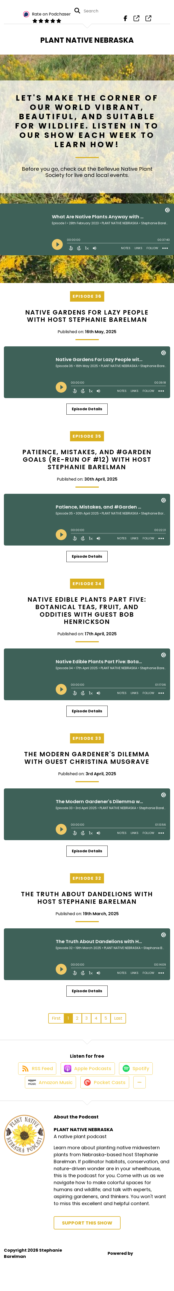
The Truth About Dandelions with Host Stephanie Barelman (87, 902)
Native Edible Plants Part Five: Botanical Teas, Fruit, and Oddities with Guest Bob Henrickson (86, 614)
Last (118, 1022)
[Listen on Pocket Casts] (104, 1095)
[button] (141, 1095)
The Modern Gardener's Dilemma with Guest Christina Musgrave (87, 762)
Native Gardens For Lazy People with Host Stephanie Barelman (87, 320)
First (56, 1022)
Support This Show (87, 1236)
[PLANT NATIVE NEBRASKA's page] (136, 21)
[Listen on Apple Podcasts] (86, 1077)
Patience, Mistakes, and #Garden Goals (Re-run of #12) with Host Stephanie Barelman (86, 463)
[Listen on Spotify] (138, 1077)
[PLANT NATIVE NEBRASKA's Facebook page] (125, 21)
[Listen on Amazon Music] (47, 1095)
